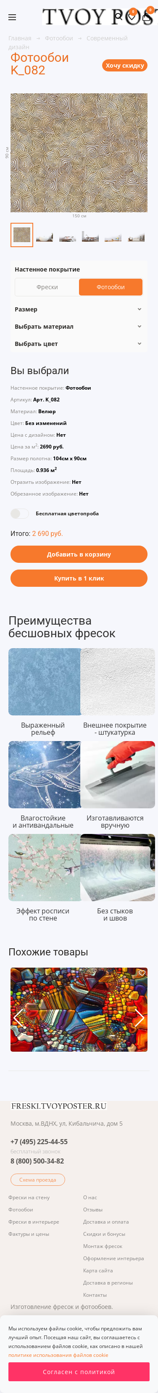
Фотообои (60, 38)
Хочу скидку (125, 65)
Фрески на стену (29, 1197)
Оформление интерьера (113, 1258)
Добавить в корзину (79, 554)
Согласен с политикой (79, 1372)
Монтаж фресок (102, 1246)
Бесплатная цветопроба (67, 513)
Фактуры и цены (28, 1233)
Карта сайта (98, 1270)
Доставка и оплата (106, 1221)
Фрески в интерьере (33, 1221)
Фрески (47, 287)
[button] (18, 1018)
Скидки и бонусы (104, 1233)
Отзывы (93, 1209)
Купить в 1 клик (79, 578)
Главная (20, 38)
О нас (90, 1197)
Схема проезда (37, 1179)
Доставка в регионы (108, 1282)
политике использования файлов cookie (58, 1355)
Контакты (95, 1294)
